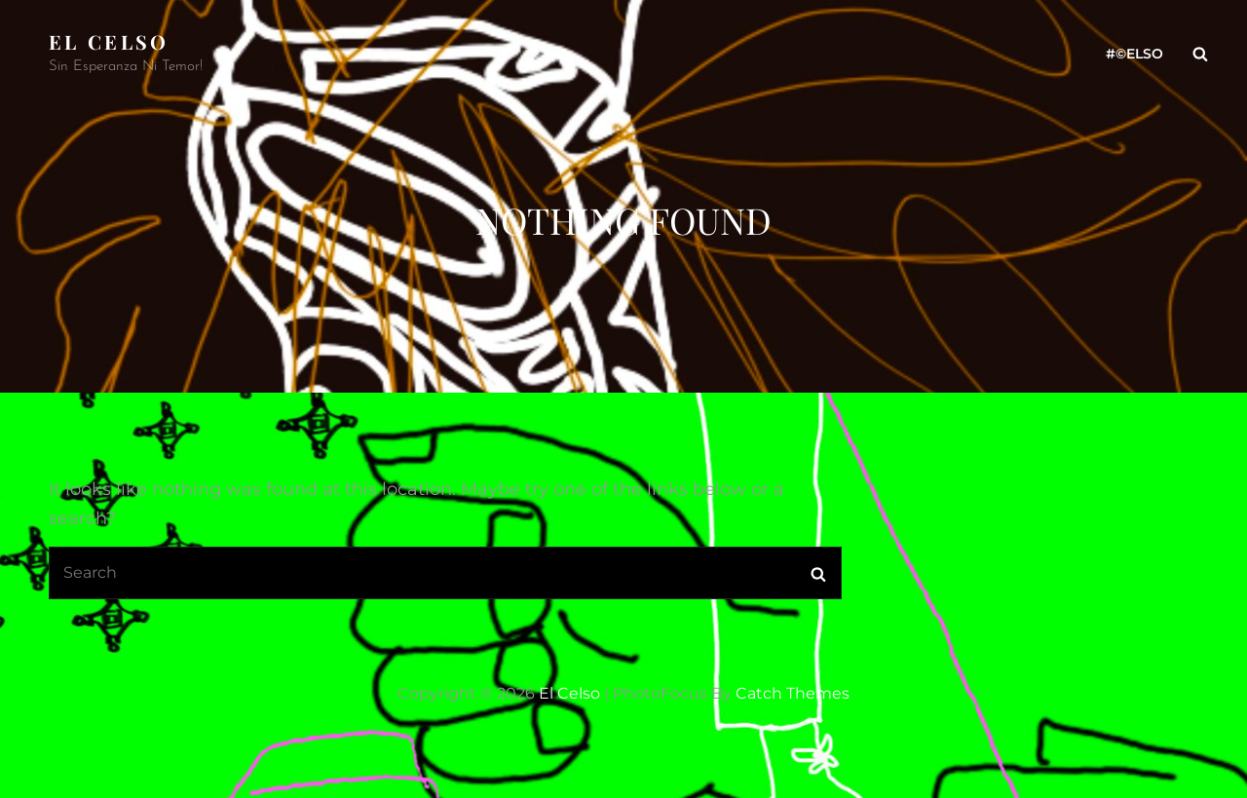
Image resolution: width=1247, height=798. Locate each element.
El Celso (109, 41)
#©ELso (1134, 53)
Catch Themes (793, 693)
